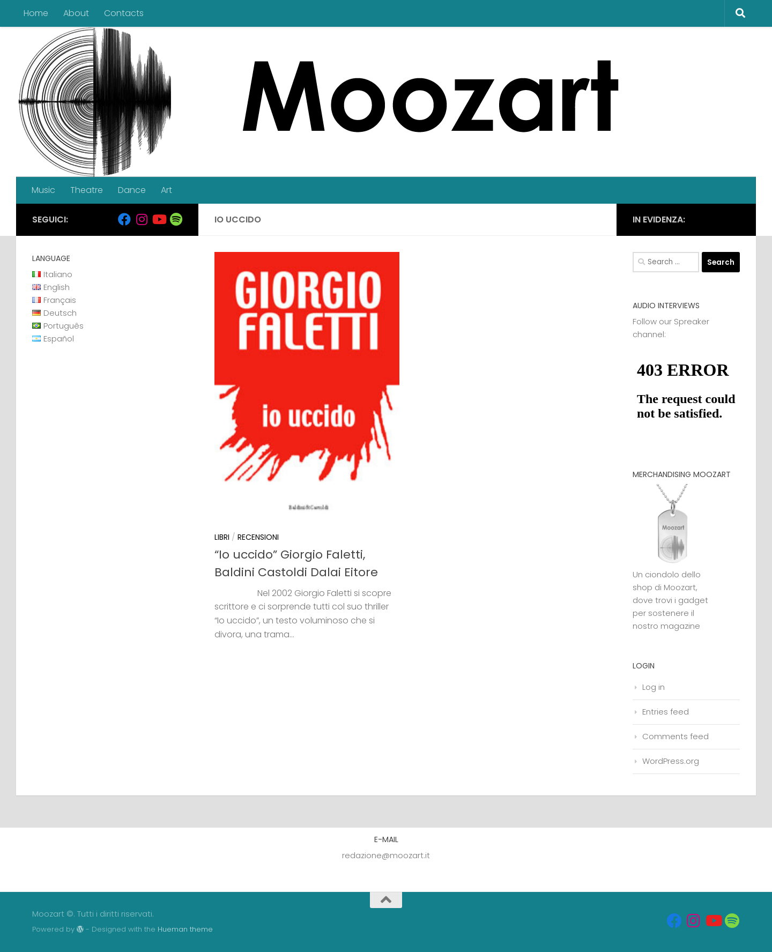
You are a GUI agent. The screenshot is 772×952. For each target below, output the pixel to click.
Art (166, 190)
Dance (132, 190)
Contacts (124, 13)
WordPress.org (670, 761)
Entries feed (665, 711)
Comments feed (675, 736)
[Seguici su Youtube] (158, 219)
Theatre (86, 190)
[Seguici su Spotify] (175, 219)
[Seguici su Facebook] (124, 219)
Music (43, 190)
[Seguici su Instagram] (141, 219)
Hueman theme (185, 929)
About (76, 13)
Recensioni (258, 537)
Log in (653, 687)
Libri (221, 537)
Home (36, 13)
